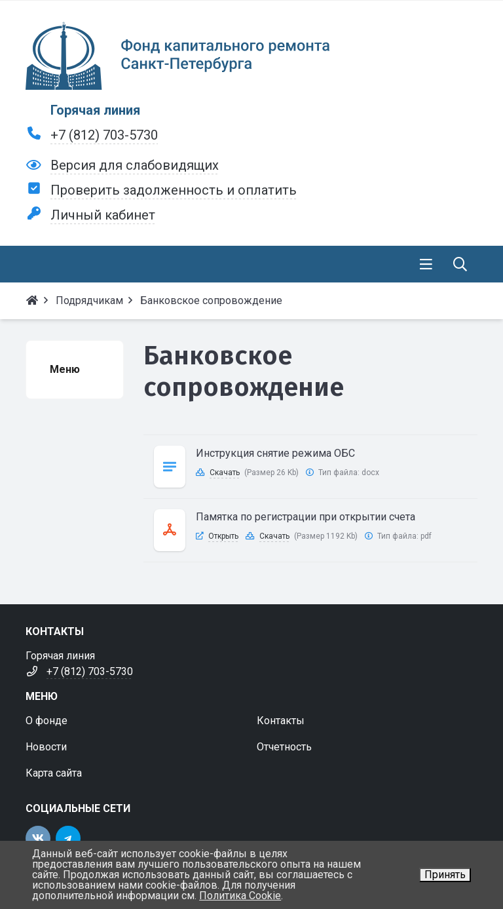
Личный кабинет (102, 215)
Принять (445, 874)
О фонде (46, 720)
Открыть (223, 536)
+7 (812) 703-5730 (104, 135)
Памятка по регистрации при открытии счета (305, 517)
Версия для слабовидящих (134, 165)
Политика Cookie (240, 895)
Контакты (281, 720)
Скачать (225, 472)
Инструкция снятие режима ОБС (275, 453)
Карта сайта (54, 773)
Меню (65, 369)
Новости (46, 747)
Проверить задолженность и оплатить (173, 190)
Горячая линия (95, 110)
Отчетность (284, 747)
